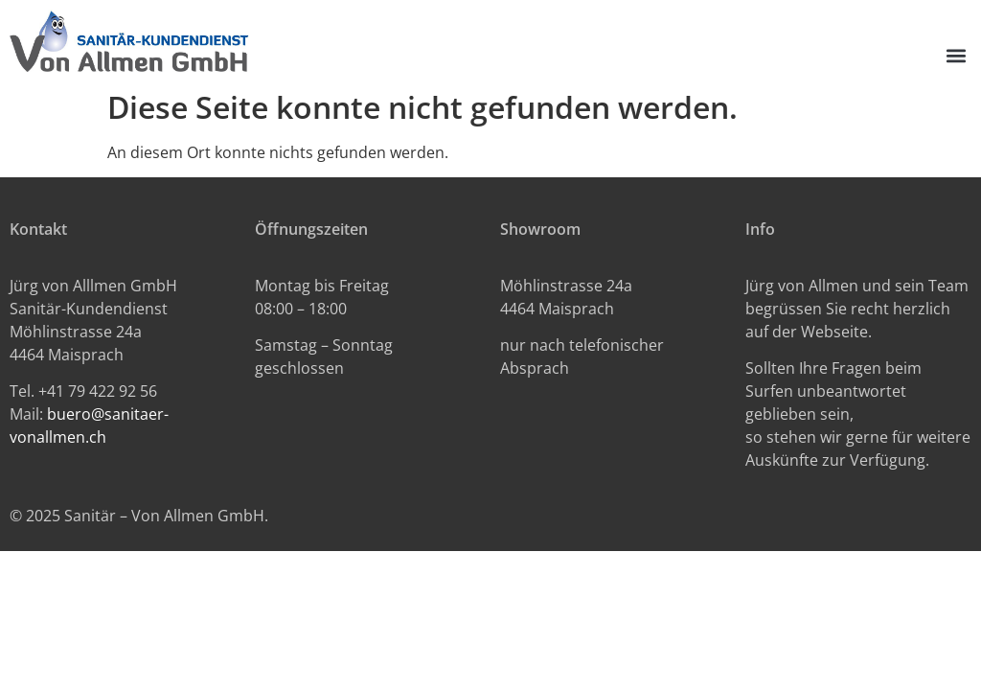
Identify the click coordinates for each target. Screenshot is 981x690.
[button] (955, 56)
